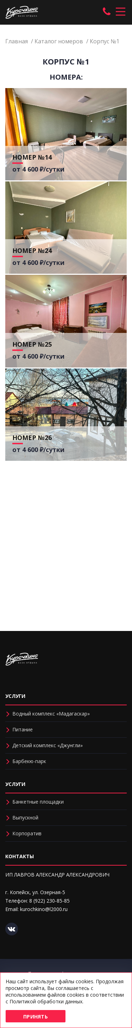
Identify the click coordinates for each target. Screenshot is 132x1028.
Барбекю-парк (29, 761)
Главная (16, 41)
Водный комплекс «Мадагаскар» (51, 713)
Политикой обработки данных (46, 1001)
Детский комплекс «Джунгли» (47, 745)
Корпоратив (27, 833)
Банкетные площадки (38, 801)
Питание (22, 729)
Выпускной (25, 817)
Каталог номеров (58, 41)
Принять (35, 1016)
